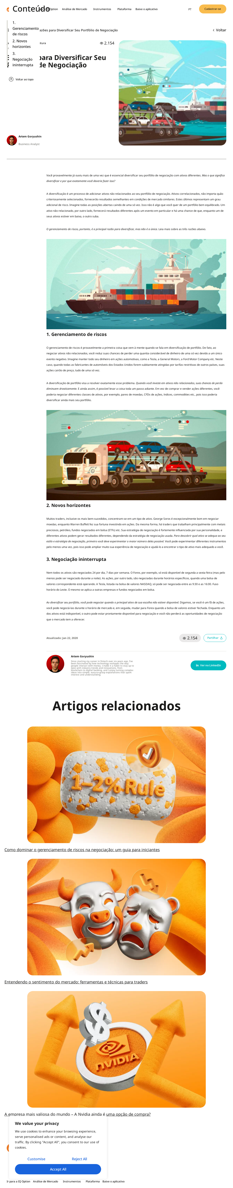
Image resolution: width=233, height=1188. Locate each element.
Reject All (79, 1158)
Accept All (58, 1169)
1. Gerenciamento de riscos (25, 28)
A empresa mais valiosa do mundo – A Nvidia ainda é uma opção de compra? (77, 1114)
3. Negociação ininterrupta (22, 59)
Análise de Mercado (75, 9)
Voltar (219, 30)
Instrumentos (103, 9)
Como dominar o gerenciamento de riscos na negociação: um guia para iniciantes (82, 849)
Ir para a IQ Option (46, 9)
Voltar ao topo (24, 79)
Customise (36, 1158)
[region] (58, 1147)
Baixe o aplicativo (146, 9)
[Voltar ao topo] (11, 79)
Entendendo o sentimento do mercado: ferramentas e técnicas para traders (76, 982)
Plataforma (124, 9)
